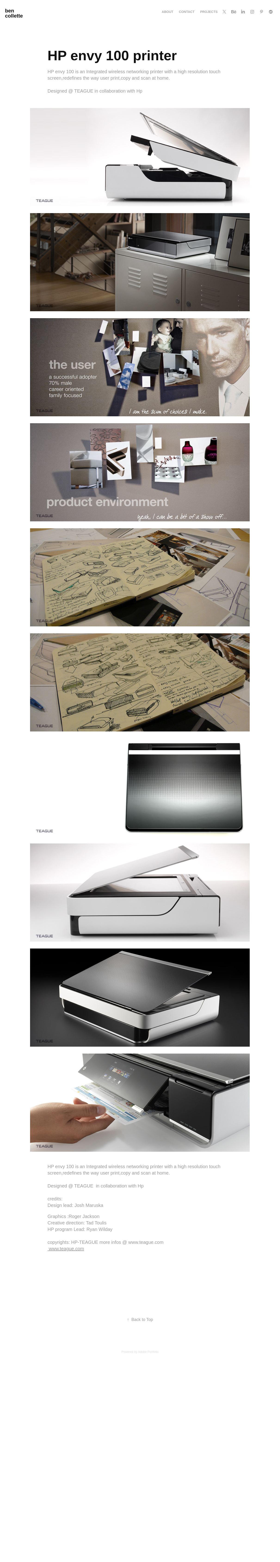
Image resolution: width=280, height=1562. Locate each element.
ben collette (14, 13)
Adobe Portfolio (148, 1352)
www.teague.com (65, 1248)
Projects (209, 12)
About (167, 12)
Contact (186, 12)
